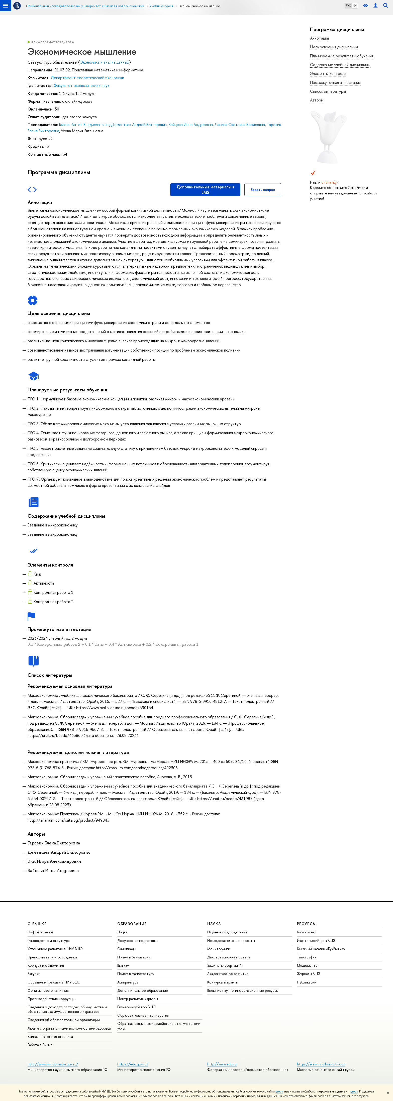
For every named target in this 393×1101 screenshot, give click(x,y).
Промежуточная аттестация (335, 82)
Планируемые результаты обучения (341, 56)
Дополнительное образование (142, 990)
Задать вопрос (263, 189)
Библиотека (306, 932)
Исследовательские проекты (231, 940)
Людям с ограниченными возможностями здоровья (69, 1028)
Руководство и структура (49, 940)
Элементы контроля (328, 73)
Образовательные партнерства (143, 1015)
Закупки (34, 973)
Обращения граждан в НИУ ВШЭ (54, 982)
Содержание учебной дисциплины (340, 64)
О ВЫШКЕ (37, 923)
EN (355, 5)
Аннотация (319, 38)
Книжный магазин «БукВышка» (321, 948)
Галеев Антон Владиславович (84, 124)
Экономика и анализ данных (104, 62)
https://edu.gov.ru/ (132, 1064)
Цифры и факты (40, 932)
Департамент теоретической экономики (87, 77)
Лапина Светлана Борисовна (240, 124)
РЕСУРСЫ (306, 923)
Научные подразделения (227, 932)
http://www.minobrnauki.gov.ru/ (53, 1064)
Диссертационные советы (229, 957)
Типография (306, 957)
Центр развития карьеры (137, 998)
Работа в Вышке (40, 1044)
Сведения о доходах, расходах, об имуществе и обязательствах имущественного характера (67, 1009)
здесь (279, 1091)
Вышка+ (123, 965)
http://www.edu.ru (222, 1064)
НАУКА (214, 923)
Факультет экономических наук (81, 85)
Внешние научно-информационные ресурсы (242, 990)
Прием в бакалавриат (134, 957)
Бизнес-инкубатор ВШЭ (136, 1007)
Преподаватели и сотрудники (52, 957)
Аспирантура (127, 982)
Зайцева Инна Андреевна (190, 124)
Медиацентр (307, 965)
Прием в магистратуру (135, 973)
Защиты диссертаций (224, 965)
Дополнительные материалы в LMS (205, 189)
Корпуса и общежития (46, 965)
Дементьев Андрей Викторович (139, 124)
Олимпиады (126, 948)
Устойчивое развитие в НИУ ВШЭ (55, 948)
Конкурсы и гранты (222, 982)
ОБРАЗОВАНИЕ (131, 923)
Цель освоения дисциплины (334, 47)
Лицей (122, 932)
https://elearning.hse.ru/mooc (321, 1064)
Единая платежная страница (50, 1036)
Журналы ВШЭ (309, 973)
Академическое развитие (228, 973)
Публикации (306, 982)
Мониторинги (218, 948)
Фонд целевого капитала (48, 990)
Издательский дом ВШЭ (316, 940)
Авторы (317, 100)
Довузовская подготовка (137, 940)
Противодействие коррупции (52, 998)
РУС (348, 5)
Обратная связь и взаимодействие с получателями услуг (158, 1025)
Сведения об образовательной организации (64, 1019)
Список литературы (328, 91)
